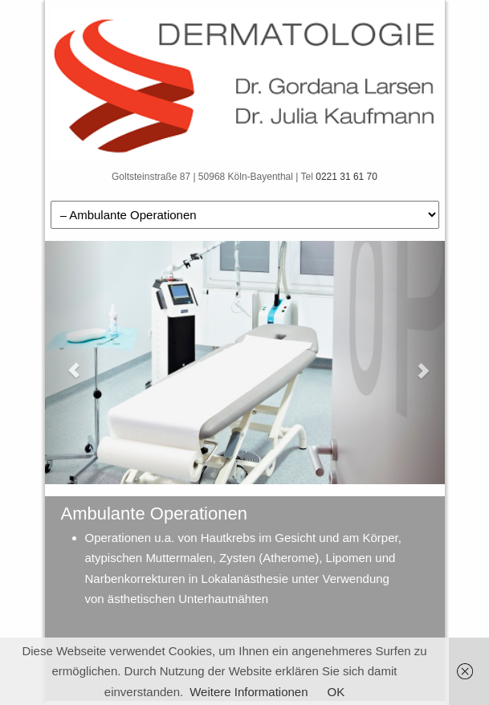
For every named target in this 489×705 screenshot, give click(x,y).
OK (336, 692)
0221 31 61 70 (346, 176)
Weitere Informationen (248, 692)
